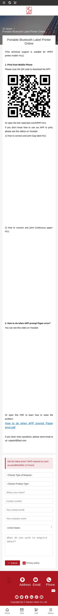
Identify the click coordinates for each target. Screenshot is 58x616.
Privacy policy (33, 563)
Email (36, 584)
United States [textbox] (13, 528)
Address (22, 584)
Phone (49, 584)
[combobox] (29, 528)
